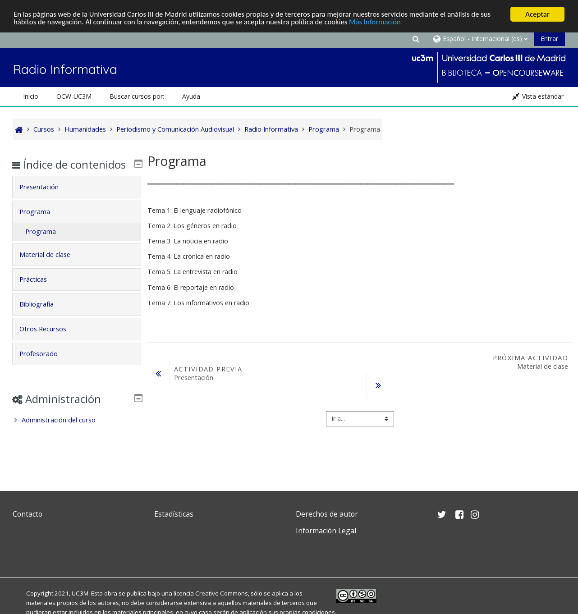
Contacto (27, 514)
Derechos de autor (327, 514)
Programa (40, 224)
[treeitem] (76, 433)
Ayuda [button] (191, 96)
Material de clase (50, 267)
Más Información (381, 22)
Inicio (30, 96)
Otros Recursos (48, 342)
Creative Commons (221, 593)
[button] (415, 38)
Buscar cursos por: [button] (137, 96)
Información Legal (326, 531)
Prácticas (39, 292)
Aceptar (537, 14)
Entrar (549, 38)
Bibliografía (42, 317)
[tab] (76, 200)
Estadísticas (173, 514)
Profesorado (44, 366)
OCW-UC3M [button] (74, 96)
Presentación (44, 200)
